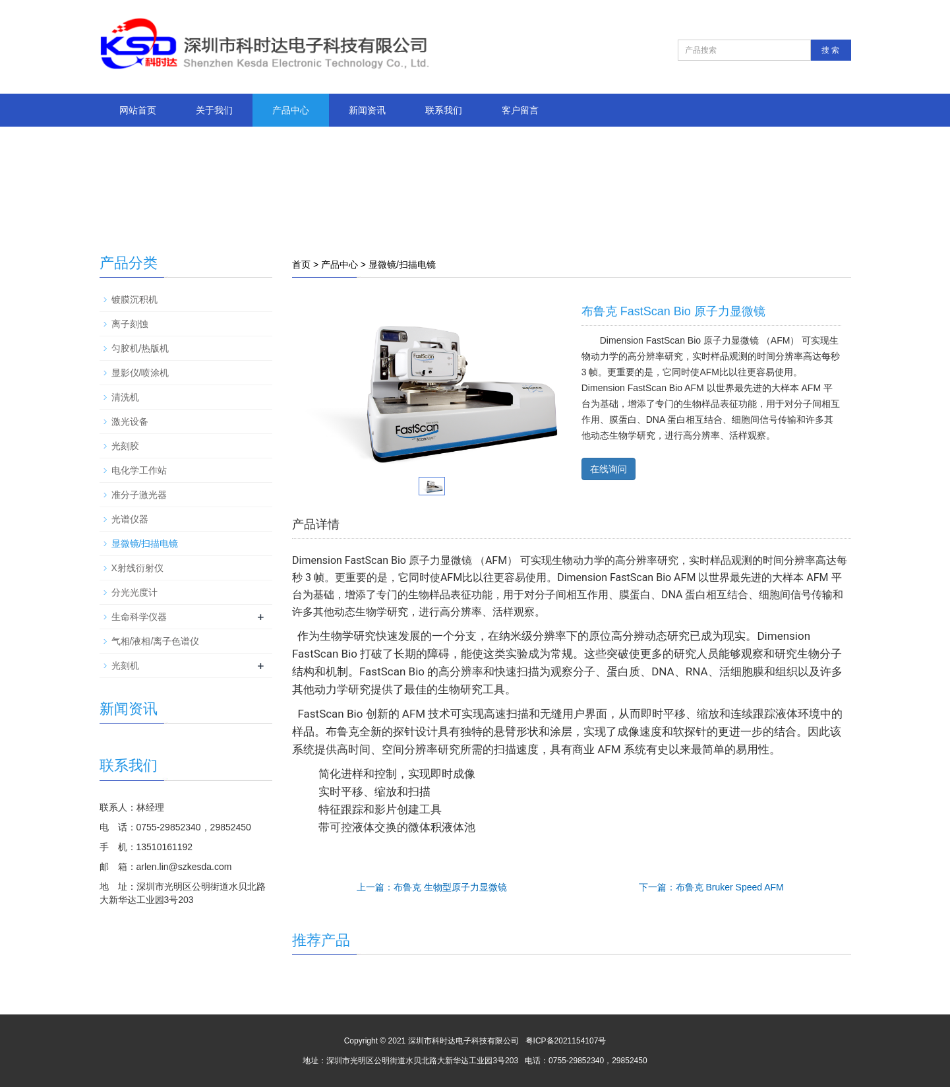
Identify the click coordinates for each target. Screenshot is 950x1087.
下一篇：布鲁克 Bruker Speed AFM (711, 887)
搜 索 (830, 50)
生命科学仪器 (139, 616)
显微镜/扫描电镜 (402, 264)
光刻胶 (125, 446)
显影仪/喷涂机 (140, 372)
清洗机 (125, 397)
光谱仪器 (129, 519)
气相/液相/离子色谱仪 (155, 641)
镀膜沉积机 (134, 299)
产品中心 (290, 110)
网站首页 (137, 110)
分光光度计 (134, 592)
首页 (301, 264)
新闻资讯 (367, 110)
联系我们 (443, 110)
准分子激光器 (139, 494)
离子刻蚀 (129, 324)
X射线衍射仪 (137, 568)
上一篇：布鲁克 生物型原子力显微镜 (432, 887)
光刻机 (125, 665)
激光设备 (129, 421)
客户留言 (520, 110)
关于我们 (214, 110)
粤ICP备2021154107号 (566, 1040)
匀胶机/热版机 (140, 348)
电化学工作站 (139, 470)
